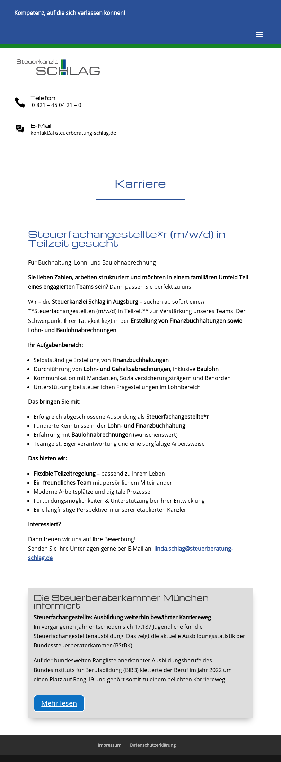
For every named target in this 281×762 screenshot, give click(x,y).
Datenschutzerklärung (153, 745)
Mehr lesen (59, 703)
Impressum (109, 745)
